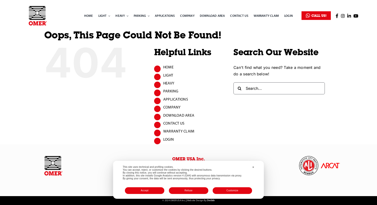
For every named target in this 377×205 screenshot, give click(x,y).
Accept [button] (145, 190)
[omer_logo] (37, 6)
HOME (168, 67)
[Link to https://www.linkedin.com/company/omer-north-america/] (349, 16)
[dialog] (188, 180)
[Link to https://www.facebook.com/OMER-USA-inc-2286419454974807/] (337, 16)
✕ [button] (253, 167)
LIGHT (168, 76)
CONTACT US (173, 124)
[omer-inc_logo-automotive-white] (308, 158)
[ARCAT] (330, 164)
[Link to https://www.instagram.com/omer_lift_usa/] (343, 16)
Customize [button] (232, 190)
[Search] (239, 88)
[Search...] (279, 88)
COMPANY (172, 107)
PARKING (170, 91)
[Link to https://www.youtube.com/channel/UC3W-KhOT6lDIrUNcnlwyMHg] (355, 16)
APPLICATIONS (175, 100)
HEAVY (168, 83)
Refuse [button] (188, 190)
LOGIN (168, 140)
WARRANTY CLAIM (178, 131)
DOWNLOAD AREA (178, 116)
